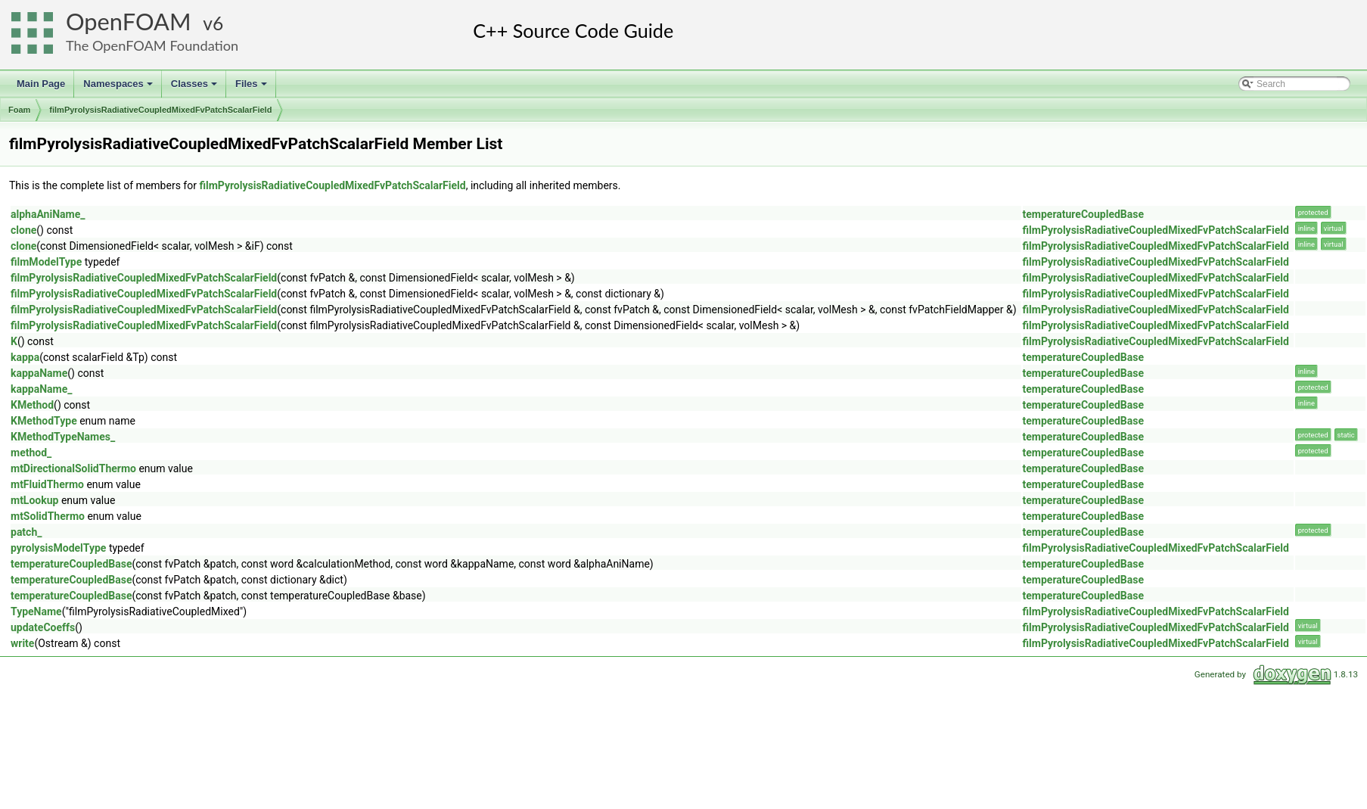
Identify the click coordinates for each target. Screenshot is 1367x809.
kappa (25, 357)
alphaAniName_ (48, 214)
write (22, 643)
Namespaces (119, 88)
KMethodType (44, 421)
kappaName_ (42, 389)
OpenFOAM (128, 22)
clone (23, 230)
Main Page (41, 83)
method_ (31, 453)
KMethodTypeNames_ (63, 437)
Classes (195, 88)
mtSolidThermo (48, 516)
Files (252, 88)
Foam (19, 109)
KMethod (32, 405)
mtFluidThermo (47, 484)
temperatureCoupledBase (1084, 214)
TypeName (36, 611)
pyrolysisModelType (58, 548)
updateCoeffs (43, 627)
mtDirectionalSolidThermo (73, 468)
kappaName (39, 373)
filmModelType (46, 262)
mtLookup (34, 500)
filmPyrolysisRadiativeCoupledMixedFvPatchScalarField (160, 109)
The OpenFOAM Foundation (152, 45)
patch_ (26, 532)
